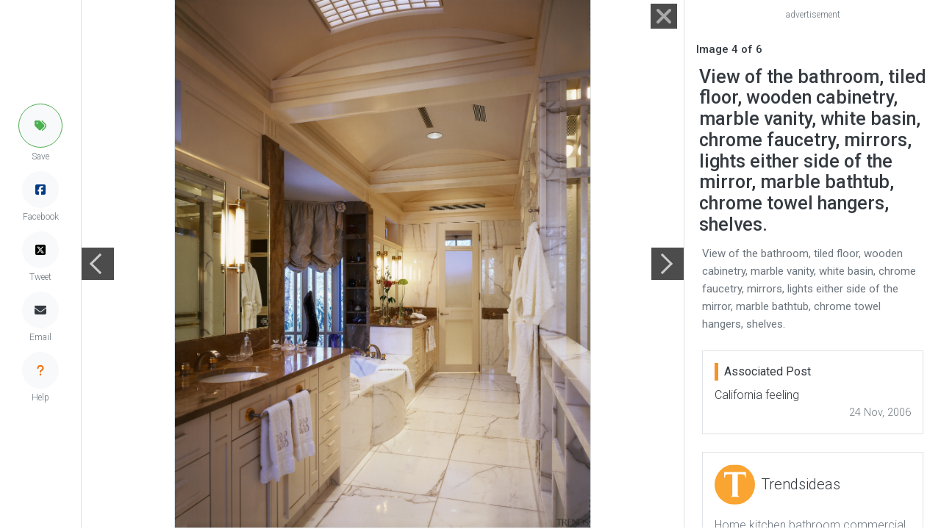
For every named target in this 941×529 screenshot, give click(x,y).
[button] (40, 126)
